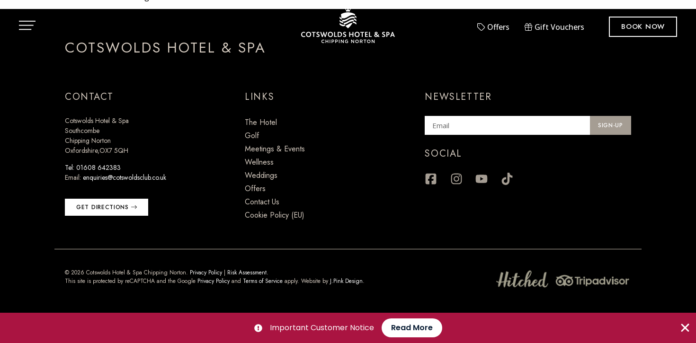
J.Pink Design (346, 281)
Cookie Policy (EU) (274, 215)
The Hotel (261, 122)
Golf (252, 135)
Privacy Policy (206, 272)
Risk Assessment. (247, 272)
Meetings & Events (275, 148)
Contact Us (262, 201)
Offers (255, 188)
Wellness (259, 162)
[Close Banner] (685, 328)
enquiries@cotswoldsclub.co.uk (124, 177)
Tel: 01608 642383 (93, 167)
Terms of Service (263, 281)
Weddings (261, 175)
